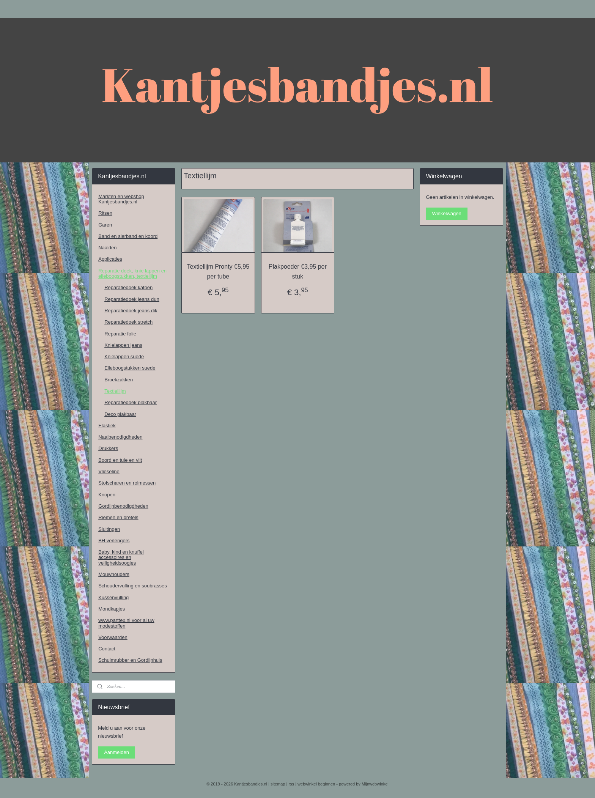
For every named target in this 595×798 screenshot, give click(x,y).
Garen (105, 225)
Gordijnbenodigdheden (123, 506)
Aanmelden (116, 752)
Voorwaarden (113, 637)
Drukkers (108, 448)
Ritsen (105, 213)
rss (291, 784)
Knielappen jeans (123, 345)
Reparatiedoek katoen (128, 287)
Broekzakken (118, 379)
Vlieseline (109, 471)
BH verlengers (113, 540)
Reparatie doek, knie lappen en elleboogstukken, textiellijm (132, 273)
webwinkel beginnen (316, 784)
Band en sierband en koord (127, 236)
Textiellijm (115, 391)
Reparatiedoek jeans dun (131, 299)
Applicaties (110, 259)
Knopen (106, 494)
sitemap (278, 784)
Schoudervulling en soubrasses (132, 586)
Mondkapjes (111, 609)
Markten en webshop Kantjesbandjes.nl (121, 199)
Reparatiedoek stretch (128, 322)
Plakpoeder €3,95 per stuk (297, 271)
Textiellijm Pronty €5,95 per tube (218, 271)
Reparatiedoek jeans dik (130, 310)
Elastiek (107, 425)
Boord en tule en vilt (120, 460)
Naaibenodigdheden (120, 437)
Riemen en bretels (118, 517)
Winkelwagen (446, 213)
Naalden (107, 247)
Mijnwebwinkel (375, 784)
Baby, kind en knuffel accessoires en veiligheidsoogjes (121, 557)
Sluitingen (109, 529)
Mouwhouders (113, 574)
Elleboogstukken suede (129, 368)
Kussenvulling (113, 597)
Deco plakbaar (120, 414)
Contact (106, 649)
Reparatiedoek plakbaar (130, 402)
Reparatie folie (120, 334)
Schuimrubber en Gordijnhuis (130, 660)
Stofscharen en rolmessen (127, 483)
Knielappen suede (124, 356)
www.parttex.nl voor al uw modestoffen (126, 622)
